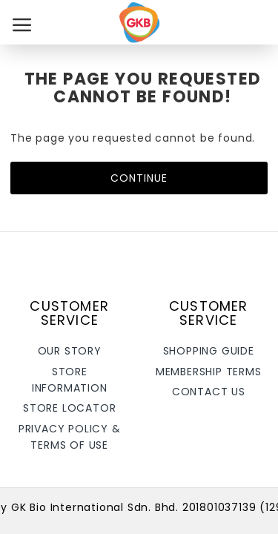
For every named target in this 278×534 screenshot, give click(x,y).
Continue (139, 178)
